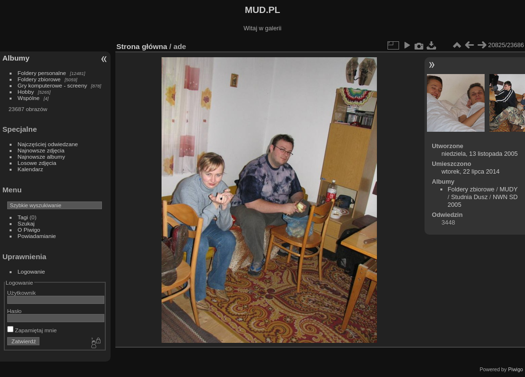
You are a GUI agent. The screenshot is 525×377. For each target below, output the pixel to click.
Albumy (15, 58)
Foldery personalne (42, 73)
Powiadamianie (37, 236)
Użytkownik (21, 292)
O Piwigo (29, 229)
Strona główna (141, 46)
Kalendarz (30, 169)
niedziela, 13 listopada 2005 (479, 153)
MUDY (508, 189)
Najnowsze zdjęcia (41, 150)
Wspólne (29, 98)
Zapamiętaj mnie (32, 330)
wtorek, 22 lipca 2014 (470, 171)
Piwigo (515, 369)
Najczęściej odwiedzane (48, 144)
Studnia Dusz (469, 197)
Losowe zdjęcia (37, 163)
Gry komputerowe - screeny (53, 85)
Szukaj (26, 223)
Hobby (26, 91)
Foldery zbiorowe (39, 79)
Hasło (14, 311)
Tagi (23, 217)
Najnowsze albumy (41, 156)
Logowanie (31, 271)
